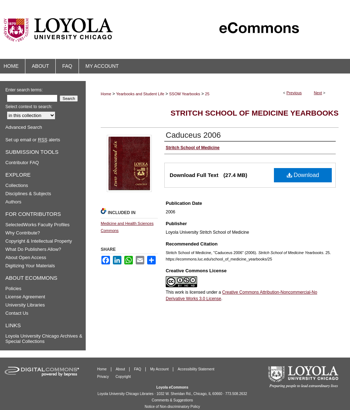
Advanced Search (23, 127)
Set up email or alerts (32, 139)
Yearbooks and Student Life (140, 94)
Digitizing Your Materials (30, 265)
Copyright (123, 377)
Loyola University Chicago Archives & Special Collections (43, 338)
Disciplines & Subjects (28, 193)
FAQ (138, 369)
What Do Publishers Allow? (33, 249)
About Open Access (25, 257)
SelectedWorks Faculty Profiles (37, 224)
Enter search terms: (24, 89)
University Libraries (25, 305)
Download (303, 175)
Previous (294, 93)
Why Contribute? (22, 233)
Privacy (103, 377)
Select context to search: (28, 106)
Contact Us (16, 313)
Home (106, 94)
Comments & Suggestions (172, 400)
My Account (160, 369)
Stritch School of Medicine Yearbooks (254, 113)
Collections (16, 185)
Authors (13, 201)
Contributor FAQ (22, 162)
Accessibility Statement (196, 369)
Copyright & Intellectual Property (38, 241)
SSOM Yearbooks (184, 94)
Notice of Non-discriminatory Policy (172, 407)
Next (318, 93)
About (121, 369)
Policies (13, 288)
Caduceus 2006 (193, 135)
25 (207, 94)
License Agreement (25, 296)
